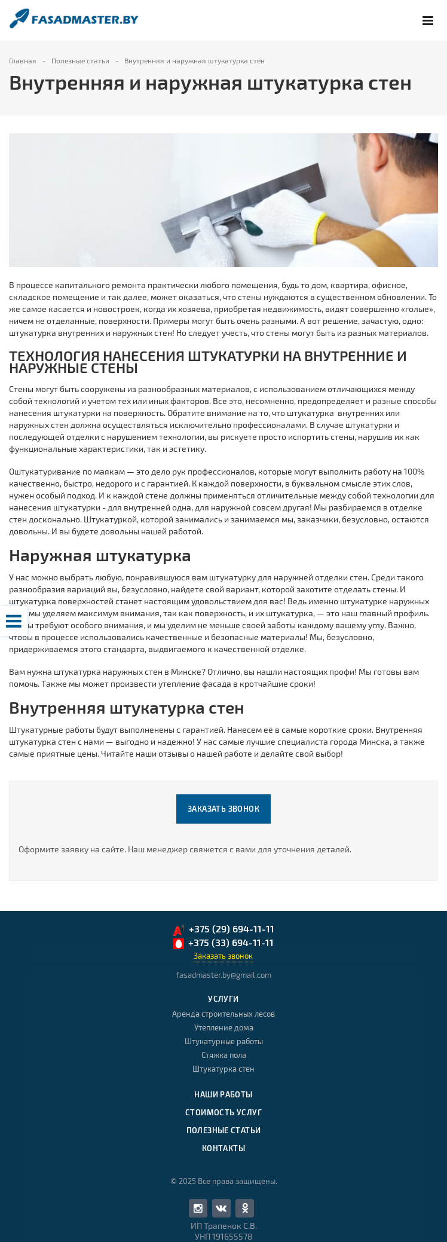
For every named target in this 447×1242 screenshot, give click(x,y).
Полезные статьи (223, 1130)
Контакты (223, 1148)
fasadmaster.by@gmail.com (223, 975)
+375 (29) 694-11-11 (223, 929)
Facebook (198, 1208)
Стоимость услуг (223, 1112)
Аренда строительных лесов (223, 1013)
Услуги (223, 999)
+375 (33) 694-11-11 (223, 943)
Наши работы (223, 1094)
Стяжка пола (223, 1055)
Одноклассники (245, 1208)
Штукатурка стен (223, 1068)
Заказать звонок (223, 808)
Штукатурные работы (224, 1041)
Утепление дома (223, 1027)
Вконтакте (221, 1208)
